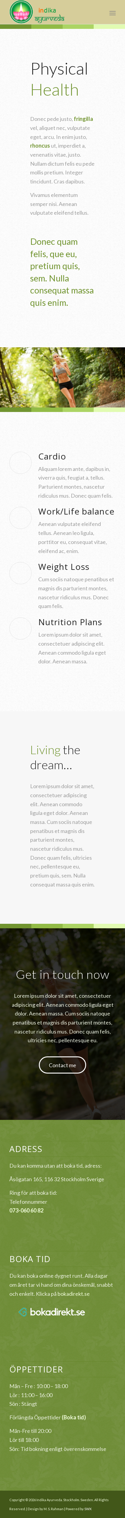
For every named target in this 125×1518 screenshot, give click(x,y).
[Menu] (112, 12)
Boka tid (74, 1417)
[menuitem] (112, 12)
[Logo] (51, 12)
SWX (88, 1509)
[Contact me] (62, 1065)
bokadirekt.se (74, 1293)
